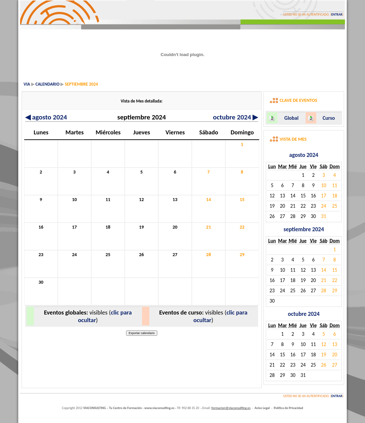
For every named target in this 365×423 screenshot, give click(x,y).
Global (291, 118)
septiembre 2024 (303, 229)
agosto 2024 (46, 117)
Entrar (336, 14)
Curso (329, 118)
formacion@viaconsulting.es (231, 408)
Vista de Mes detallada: (142, 101)
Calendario (48, 84)
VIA (27, 84)
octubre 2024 (235, 117)
